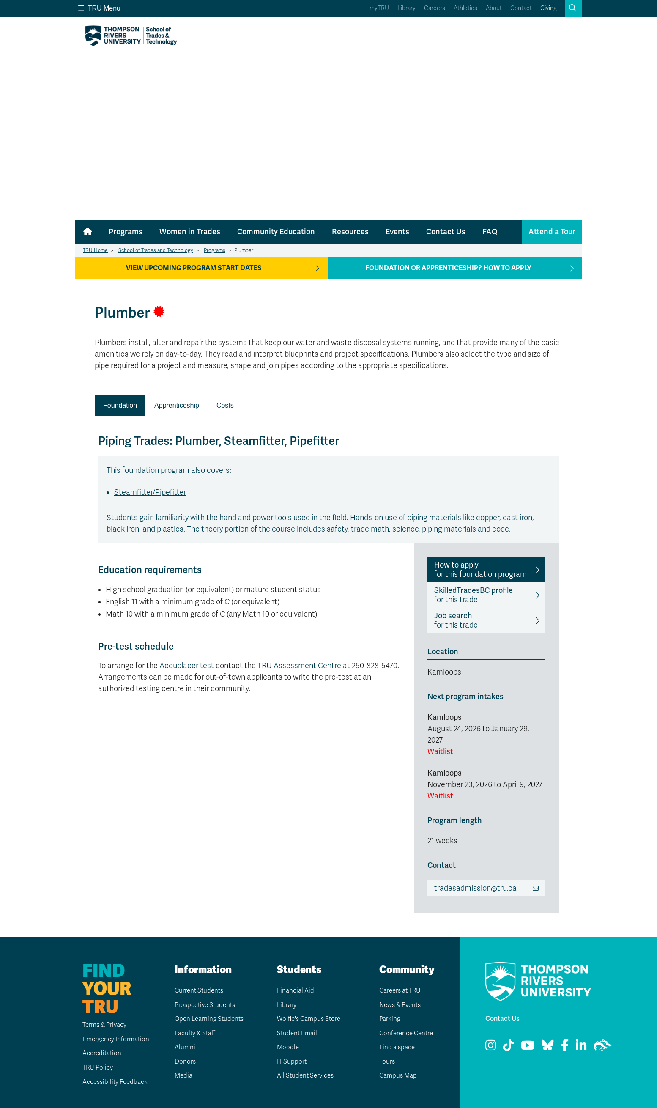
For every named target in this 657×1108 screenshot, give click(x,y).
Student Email (295, 1033)
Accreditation (95, 1053)
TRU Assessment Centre (299, 665)
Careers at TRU (399, 990)
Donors (182, 1061)
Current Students (197, 990)
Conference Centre (405, 1033)
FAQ (490, 231)
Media (180, 1075)
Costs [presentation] (225, 405)
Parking (387, 1019)
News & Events (399, 1005)
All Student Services (304, 1075)
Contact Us (445, 231)
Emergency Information (110, 1039)
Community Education (276, 231)
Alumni (182, 1047)
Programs (125, 231)
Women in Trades (189, 231)
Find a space (395, 1047)
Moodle (285, 1047)
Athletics (465, 8)
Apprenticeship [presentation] (176, 405)
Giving (548, 8)
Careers (434, 8)
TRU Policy (90, 1067)
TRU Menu (99, 8)
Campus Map (396, 1075)
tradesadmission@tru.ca (475, 888)
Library (406, 8)
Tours (384, 1061)
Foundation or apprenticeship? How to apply (448, 268)
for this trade (473, 595)
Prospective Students (204, 1005)
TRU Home (95, 250)
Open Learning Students (208, 1019)
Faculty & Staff (193, 1033)
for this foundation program (480, 569)
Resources (350, 231)
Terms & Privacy (99, 1024)
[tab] (120, 405)
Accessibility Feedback (109, 1082)
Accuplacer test (186, 665)
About (494, 8)
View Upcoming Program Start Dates (194, 268)
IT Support (289, 1061)
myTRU (379, 8)
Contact (521, 8)
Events (397, 231)
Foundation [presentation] (120, 405)
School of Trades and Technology (155, 250)
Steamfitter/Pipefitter (150, 492)
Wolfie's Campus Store (308, 1019)
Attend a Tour (551, 231)
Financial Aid (293, 990)
